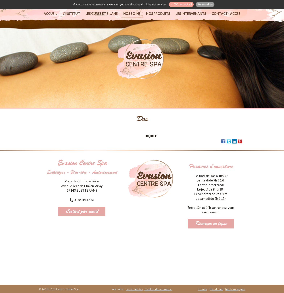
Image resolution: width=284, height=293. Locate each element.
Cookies (202, 289)
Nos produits (158, 14)
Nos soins (132, 14)
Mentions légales (235, 289)
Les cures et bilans (101, 14)
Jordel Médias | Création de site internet (149, 289)
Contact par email (82, 211)
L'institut (71, 14)
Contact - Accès (226, 14)
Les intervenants (191, 14)
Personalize (205, 4)
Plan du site (216, 289)
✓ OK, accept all (181, 4)
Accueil (50, 14)
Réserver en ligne (211, 223)
